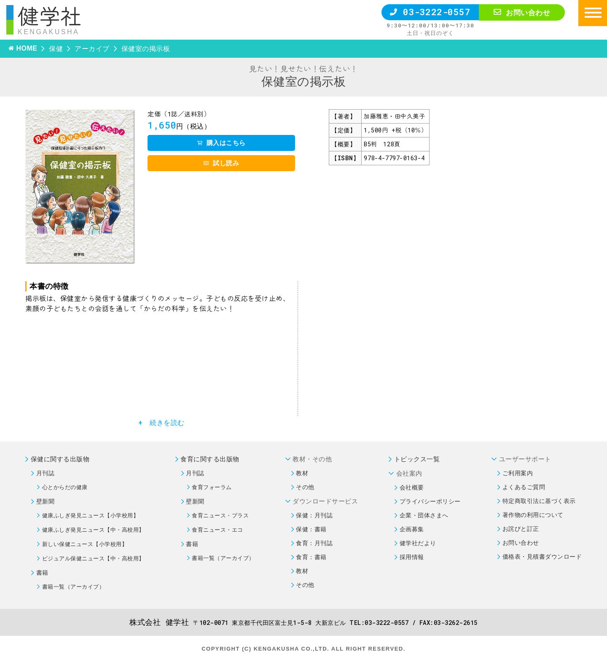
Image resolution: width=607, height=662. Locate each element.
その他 (305, 487)
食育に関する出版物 (209, 459)
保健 (56, 48)
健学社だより (418, 543)
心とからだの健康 (65, 487)
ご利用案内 (517, 473)
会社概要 (412, 487)
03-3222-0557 (430, 12)
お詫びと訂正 (520, 529)
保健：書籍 (311, 529)
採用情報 (412, 557)
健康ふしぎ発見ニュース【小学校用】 (90, 515)
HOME (26, 48)
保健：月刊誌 (314, 515)
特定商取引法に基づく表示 (539, 501)
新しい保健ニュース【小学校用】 (85, 544)
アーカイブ (92, 48)
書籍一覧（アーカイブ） (73, 586)
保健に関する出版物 (60, 459)
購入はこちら (221, 142)
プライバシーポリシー (430, 501)
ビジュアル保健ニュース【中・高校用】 (93, 558)
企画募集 (412, 529)
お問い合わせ (522, 12)
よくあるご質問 (523, 487)
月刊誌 (45, 473)
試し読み (221, 163)
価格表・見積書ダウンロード (542, 556)
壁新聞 (45, 501)
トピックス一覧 (417, 459)
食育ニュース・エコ (217, 529)
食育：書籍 (311, 557)
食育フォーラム (212, 487)
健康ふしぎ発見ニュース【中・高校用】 (93, 529)
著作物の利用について (533, 515)
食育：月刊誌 (314, 543)
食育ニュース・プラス (220, 515)
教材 (302, 473)
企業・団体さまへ (424, 515)
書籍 (42, 572)
